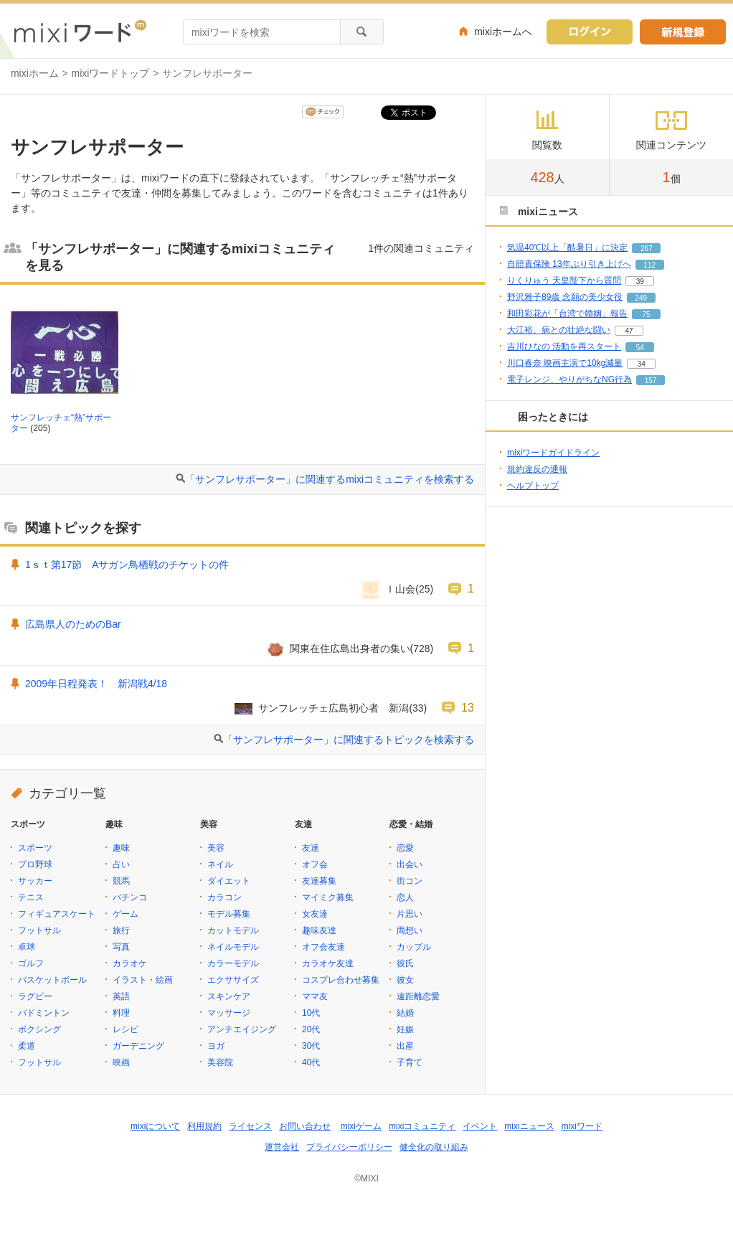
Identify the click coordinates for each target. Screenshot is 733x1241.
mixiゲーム (361, 1126)
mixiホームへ (503, 31)
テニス (31, 897)
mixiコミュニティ (422, 1126)
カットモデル (233, 930)
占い (121, 864)
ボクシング (39, 1029)
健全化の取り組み (433, 1147)
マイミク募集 (328, 897)
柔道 (26, 1046)
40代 (311, 1062)
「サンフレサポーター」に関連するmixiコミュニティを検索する (329, 479)
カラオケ (130, 963)
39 (640, 282)
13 (467, 707)
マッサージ (228, 1013)
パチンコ (130, 897)
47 (629, 331)
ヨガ (215, 1046)
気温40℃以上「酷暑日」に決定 (567, 247)
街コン (409, 881)
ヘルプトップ (533, 486)
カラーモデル (233, 963)
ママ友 (315, 996)
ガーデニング (138, 1046)
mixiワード (582, 1126)
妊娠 (405, 1029)
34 (641, 364)
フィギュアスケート (56, 914)
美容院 (220, 1062)
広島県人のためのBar (73, 624)
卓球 (26, 947)
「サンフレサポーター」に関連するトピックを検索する (348, 739)
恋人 (405, 897)
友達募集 (319, 881)
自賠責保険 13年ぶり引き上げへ (569, 264)
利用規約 (204, 1126)
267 (646, 249)
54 (640, 347)
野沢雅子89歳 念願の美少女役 (565, 297)
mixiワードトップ (111, 73)
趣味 (121, 848)
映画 (121, 1062)
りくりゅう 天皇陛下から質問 (564, 280)
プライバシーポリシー (349, 1147)
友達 (310, 848)
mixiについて (155, 1126)
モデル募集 (228, 914)
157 (651, 380)
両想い (409, 930)
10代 (311, 1013)
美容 (215, 848)
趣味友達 (319, 930)
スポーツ (35, 848)
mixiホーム (35, 73)
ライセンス (250, 1126)
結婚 (405, 1013)
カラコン (224, 897)
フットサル (39, 930)
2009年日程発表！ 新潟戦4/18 (96, 683)
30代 (311, 1046)
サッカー (35, 881)
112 (649, 265)
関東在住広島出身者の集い (350, 648)
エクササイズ (233, 980)
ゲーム (125, 914)
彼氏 (405, 963)
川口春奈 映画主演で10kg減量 (565, 363)
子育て (409, 1062)
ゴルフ (31, 963)
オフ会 (315, 864)
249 (641, 298)
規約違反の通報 (537, 469)
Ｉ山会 (400, 589)
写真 (121, 947)
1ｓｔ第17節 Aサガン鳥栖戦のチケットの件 (127, 564)
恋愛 (405, 848)
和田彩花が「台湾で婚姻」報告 (567, 313)
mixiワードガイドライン (553, 453)
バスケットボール (52, 980)
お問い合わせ (305, 1126)
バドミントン (44, 1013)
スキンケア (228, 996)
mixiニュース (529, 1126)
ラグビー (35, 996)
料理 (121, 1013)
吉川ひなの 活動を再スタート (564, 346)
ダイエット (228, 881)
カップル (414, 947)
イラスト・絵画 (143, 980)
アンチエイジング (241, 1029)
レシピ (125, 1029)
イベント (480, 1126)
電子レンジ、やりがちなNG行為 (569, 379)
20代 (311, 1029)
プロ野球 (35, 864)
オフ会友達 (323, 947)
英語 (121, 996)
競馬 (121, 881)
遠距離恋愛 (418, 996)
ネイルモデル (233, 947)
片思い (409, 914)
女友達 (315, 914)
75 (646, 314)
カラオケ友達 (328, 963)
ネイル (220, 864)
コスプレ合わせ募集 (340, 980)
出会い (409, 864)
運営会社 (282, 1147)
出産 (405, 1046)
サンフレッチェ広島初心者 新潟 (333, 708)
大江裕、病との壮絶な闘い (558, 330)
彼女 (405, 980)
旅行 (121, 930)
